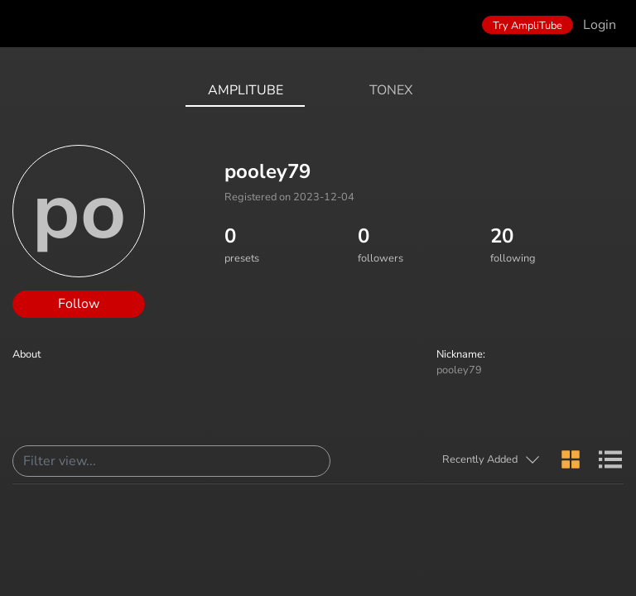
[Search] (171, 461)
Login (599, 25)
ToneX (390, 90)
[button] (491, 459)
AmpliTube (245, 90)
